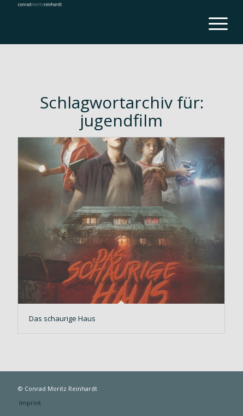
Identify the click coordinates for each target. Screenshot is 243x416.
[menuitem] (210, 23)
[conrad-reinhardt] (100, 22)
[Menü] (210, 23)
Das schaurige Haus (62, 318)
